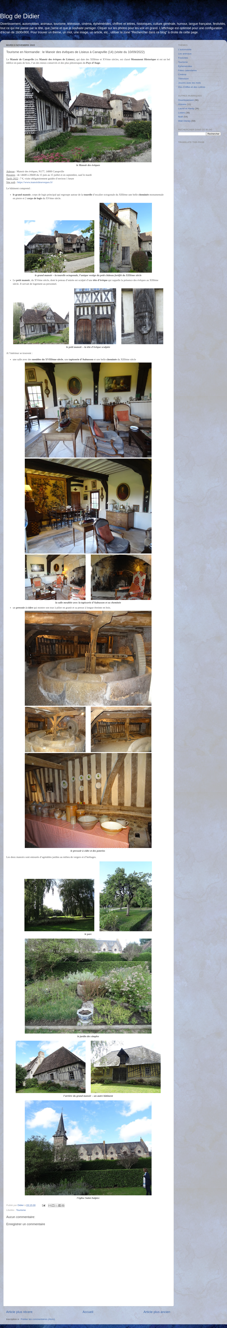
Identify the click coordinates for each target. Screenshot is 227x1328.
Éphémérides (185, 66)
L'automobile (184, 49)
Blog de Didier (19, 16)
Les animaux (185, 53)
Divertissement (186, 100)
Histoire (182, 104)
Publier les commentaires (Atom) (38, 1319)
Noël (180, 116)
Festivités (183, 58)
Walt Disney (184, 121)
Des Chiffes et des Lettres (191, 87)
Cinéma (182, 74)
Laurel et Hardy (186, 108)
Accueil (88, 1312)
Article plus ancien (157, 1312)
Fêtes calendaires (187, 70)
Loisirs (181, 112)
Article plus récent (19, 1312)
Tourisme (21, 1210)
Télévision (183, 78)
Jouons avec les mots (189, 83)
